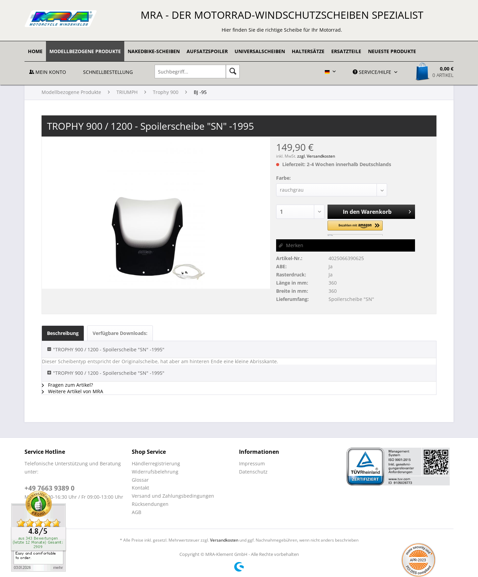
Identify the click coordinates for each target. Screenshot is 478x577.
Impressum (252, 463)
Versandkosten (224, 540)
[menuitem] (35, 51)
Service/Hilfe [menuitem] (373, 72)
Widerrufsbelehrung (155, 471)
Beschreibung (63, 333)
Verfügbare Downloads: (120, 333)
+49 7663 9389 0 (50, 488)
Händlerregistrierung (156, 463)
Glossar (140, 480)
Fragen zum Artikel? (67, 385)
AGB (136, 512)
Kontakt (140, 487)
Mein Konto (47, 72)
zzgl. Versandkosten (316, 156)
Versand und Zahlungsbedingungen (173, 496)
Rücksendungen (150, 504)
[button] (355, 228)
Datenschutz (253, 471)
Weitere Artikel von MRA (72, 391)
